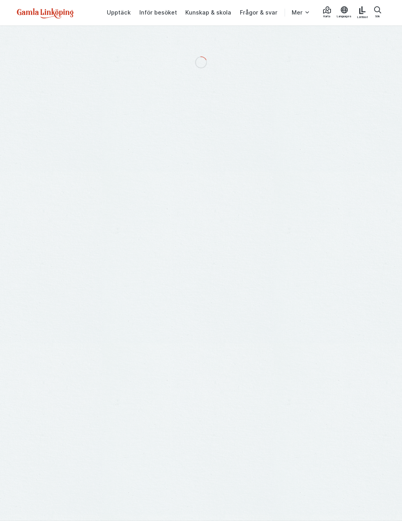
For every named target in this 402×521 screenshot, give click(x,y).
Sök (377, 12)
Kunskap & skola (208, 12)
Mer (297, 12)
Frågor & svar (259, 12)
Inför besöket (158, 12)
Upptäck (119, 12)
